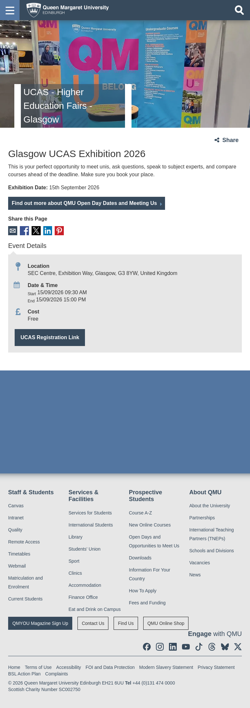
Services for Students (90, 512)
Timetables (19, 553)
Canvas (15, 505)
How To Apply (143, 590)
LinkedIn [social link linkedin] (46, 230)
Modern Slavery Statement (166, 667)
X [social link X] (35, 230)
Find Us (125, 623)
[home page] (65, 10)
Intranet (15, 517)
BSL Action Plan (24, 673)
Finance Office (83, 597)
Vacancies (199, 562)
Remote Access (24, 541)
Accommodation (85, 584)
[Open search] (239, 10)
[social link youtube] (186, 646)
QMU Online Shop (166, 623)
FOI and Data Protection (110, 667)
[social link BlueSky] (225, 646)
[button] (10, 10)
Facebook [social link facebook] (24, 230)
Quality (15, 529)
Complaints (56, 673)
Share (230, 140)
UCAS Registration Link (50, 337)
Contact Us (93, 623)
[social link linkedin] (173, 646)
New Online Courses (150, 524)
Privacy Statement (216, 667)
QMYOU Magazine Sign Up (40, 623)
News (195, 574)
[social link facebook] (147, 646)
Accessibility (68, 667)
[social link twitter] (238, 646)
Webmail (17, 566)
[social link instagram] (160, 646)
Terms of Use (38, 667)
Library (76, 536)
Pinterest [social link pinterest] (58, 230)
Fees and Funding (147, 602)
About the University (209, 505)
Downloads (140, 557)
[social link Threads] (212, 646)
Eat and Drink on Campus (95, 609)
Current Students (25, 598)
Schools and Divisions (211, 550)
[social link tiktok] (199, 646)
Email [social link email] (12, 230)
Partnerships (202, 517)
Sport (74, 560)
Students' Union (85, 548)
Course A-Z (140, 512)
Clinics (75, 572)
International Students (91, 524)
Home (14, 667)
